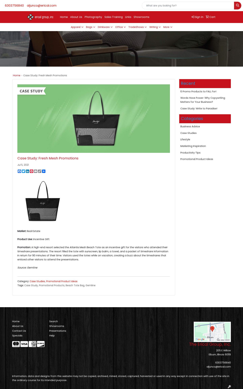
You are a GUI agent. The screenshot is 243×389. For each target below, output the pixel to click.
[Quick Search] (188, 5)
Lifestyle (185, 139)
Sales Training (113, 17)
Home (64, 17)
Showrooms (141, 17)
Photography (93, 17)
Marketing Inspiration (193, 146)
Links (128, 17)
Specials (17, 335)
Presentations (57, 331)
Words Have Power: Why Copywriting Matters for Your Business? (202, 100)
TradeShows (136, 27)
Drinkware (104, 27)
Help (52, 335)
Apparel (75, 27)
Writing (153, 27)
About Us (76, 17)
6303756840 (14, 5)
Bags (89, 27)
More (166, 27)
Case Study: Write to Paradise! (198, 108)
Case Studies (37, 281)
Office (119, 27)
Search (53, 321)
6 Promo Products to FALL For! (198, 91)
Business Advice (190, 126)
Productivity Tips (190, 152)
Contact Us (19, 331)
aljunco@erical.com (42, 5)
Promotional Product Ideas (61, 281)
